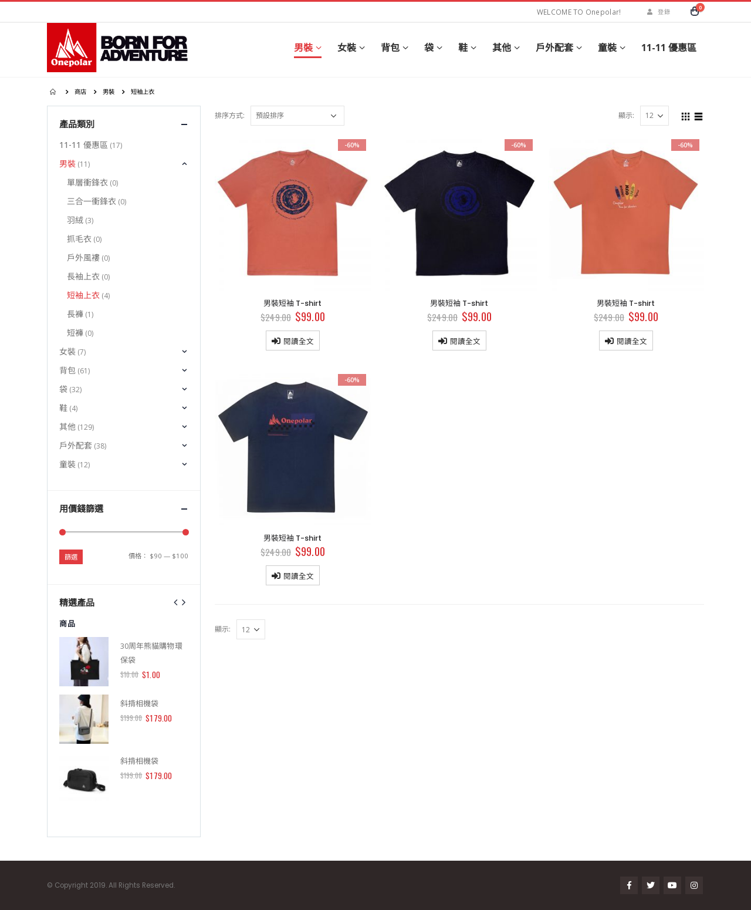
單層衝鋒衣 (87, 182)
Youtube (672, 885)
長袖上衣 (83, 276)
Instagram (694, 885)
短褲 (75, 332)
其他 (501, 47)
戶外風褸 (83, 257)
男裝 (303, 47)
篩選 (71, 556)
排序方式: (230, 115)
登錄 (657, 12)
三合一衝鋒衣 (91, 201)
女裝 (346, 47)
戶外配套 (554, 47)
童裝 (607, 47)
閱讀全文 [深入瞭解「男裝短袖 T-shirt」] (298, 340)
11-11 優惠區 (668, 47)
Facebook (629, 885)
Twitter (650, 885)
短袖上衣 (83, 295)
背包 (390, 47)
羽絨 (75, 219)
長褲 (75, 313)
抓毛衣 (79, 238)
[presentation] (176, 602)
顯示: (626, 115)
